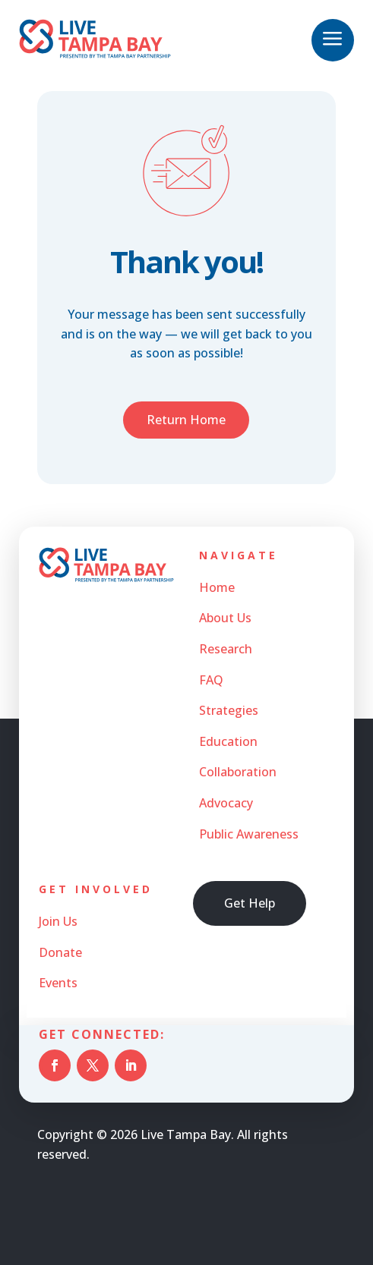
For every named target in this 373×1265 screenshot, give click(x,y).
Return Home (186, 419)
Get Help (249, 903)
